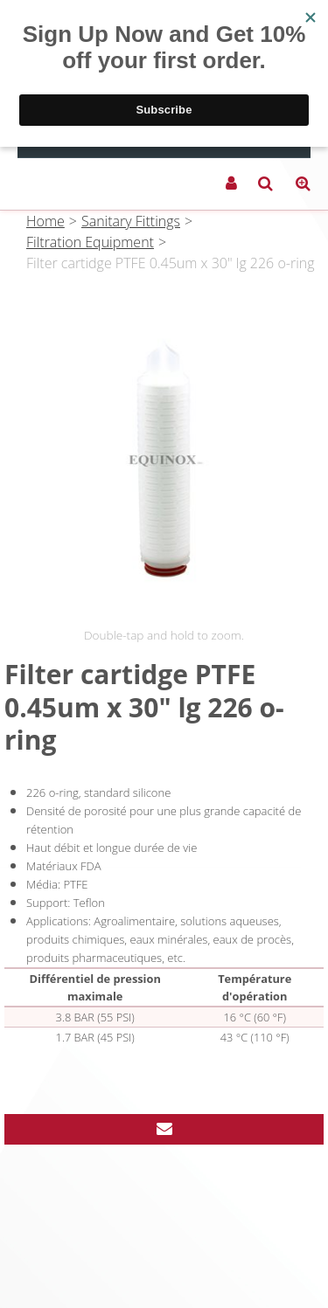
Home (45, 221)
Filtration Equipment (90, 242)
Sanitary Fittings (130, 221)
